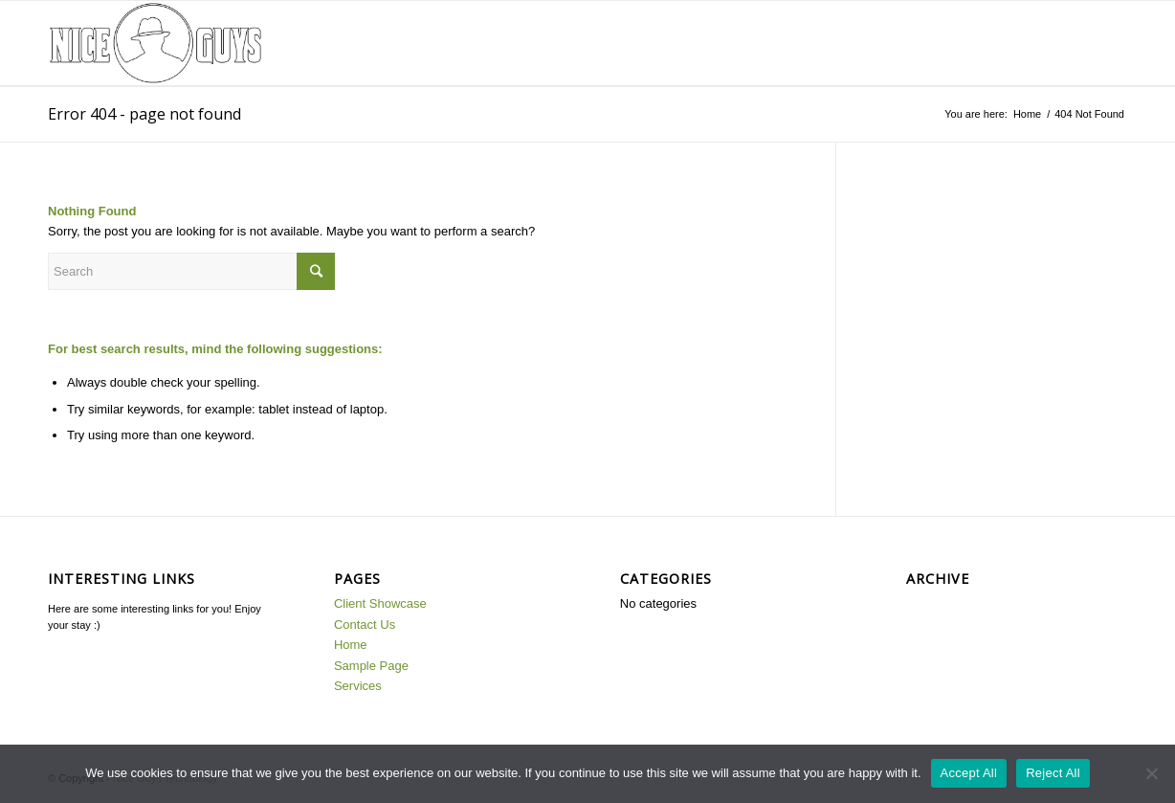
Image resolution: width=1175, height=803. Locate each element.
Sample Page (371, 665)
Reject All (1053, 773)
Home (1027, 114)
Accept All (969, 773)
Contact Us (364, 624)
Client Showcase (380, 603)
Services (358, 686)
